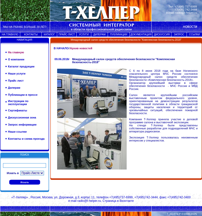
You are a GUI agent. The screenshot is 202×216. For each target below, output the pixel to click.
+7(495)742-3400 (179, 197)
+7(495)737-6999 (120, 197)
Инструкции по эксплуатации (18, 103)
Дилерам (14, 87)
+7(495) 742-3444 (186, 9)
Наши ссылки (17, 131)
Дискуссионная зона (22, 117)
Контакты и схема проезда (26, 138)
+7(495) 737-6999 (186, 6)
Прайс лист (16, 80)
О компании (16, 59)
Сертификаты (17, 110)
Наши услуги (17, 73)
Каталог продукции (21, 66)
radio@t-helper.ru (186, 12)
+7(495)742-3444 (146, 197)
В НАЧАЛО (61, 48)
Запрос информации (22, 124)
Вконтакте (127, 201)
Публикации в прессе (23, 94)
